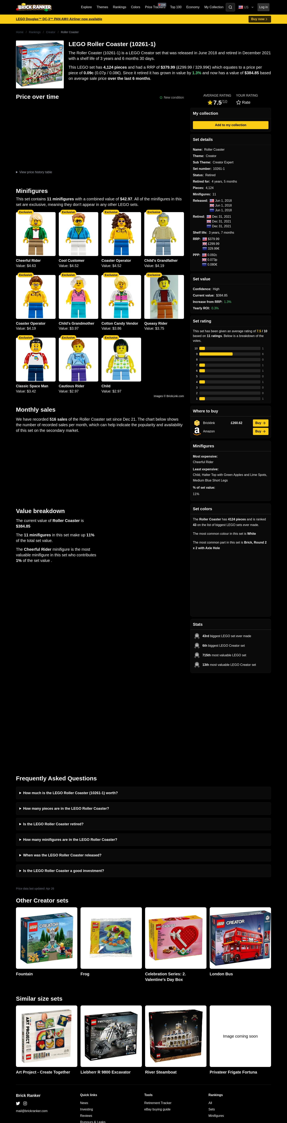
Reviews (86, 1024)
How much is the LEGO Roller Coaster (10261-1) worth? (70, 702)
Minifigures (216, 1024)
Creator (50, 32)
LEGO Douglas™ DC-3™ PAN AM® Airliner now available (59, 19)
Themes (102, 7)
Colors (135, 7)
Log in (263, 7)
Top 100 (176, 7)
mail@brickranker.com (32, 1019)
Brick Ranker (28, 1004)
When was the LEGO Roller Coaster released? (62, 764)
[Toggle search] (230, 7)
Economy (193, 7)
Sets (211, 1018)
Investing (86, 1018)
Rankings (119, 7)
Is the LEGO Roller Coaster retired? (53, 733)
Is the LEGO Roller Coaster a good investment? (63, 779)
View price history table (35, 172)
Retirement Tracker (157, 1011)
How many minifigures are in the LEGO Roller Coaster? (70, 748)
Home (19, 32)
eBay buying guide (157, 1018)
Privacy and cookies (94, 1043)
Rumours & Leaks (92, 1030)
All (210, 1011)
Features (86, 1037)
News (84, 1011)
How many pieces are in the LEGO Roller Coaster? (66, 717)
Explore (86, 7)
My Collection (213, 7)
